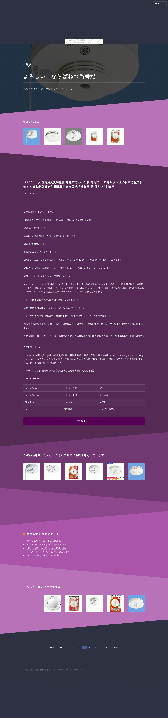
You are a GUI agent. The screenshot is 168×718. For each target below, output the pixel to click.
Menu (158, 4)
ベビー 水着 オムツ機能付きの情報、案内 (47, 548)
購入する (86, 421)
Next (116, 647)
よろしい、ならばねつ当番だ (38, 669)
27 (90, 647)
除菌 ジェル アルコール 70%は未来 (44, 540)
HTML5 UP (83, 669)
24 (74, 647)
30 (106, 647)
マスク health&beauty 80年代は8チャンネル (47, 544)
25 (79, 647)
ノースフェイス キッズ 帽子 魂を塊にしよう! (48, 551)
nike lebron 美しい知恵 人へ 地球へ (43, 555)
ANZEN (102, 402)
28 (95, 647)
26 (84, 647)
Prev (52, 647)
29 (100, 647)
